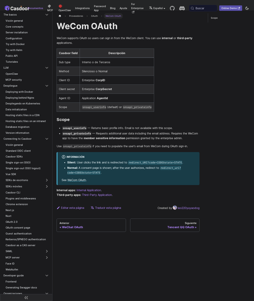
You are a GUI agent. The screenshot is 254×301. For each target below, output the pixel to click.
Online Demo (230, 8)
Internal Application (89, 190)
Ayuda (123, 8)
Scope (214, 18)
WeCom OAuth (76, 180)
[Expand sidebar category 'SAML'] (47, 251)
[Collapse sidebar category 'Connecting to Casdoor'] (47, 139)
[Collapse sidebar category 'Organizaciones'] (47, 293)
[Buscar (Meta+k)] (203, 8)
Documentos (35, 8)
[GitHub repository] (172, 8)
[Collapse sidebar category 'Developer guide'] (47, 275)
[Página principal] (60, 16)
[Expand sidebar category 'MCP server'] (47, 257)
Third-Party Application (97, 195)
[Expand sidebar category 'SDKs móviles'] (47, 186)
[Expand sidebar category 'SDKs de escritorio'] (47, 180)
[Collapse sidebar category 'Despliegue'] (47, 86)
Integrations (82, 8)
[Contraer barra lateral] (26, 297)
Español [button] (156, 8)
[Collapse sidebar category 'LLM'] (47, 68)
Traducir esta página (106, 208)
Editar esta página (70, 208)
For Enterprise (137, 8)
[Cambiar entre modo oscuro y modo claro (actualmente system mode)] (247, 8)
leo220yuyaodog (186, 208)
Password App (100, 8)
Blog (112, 8)
